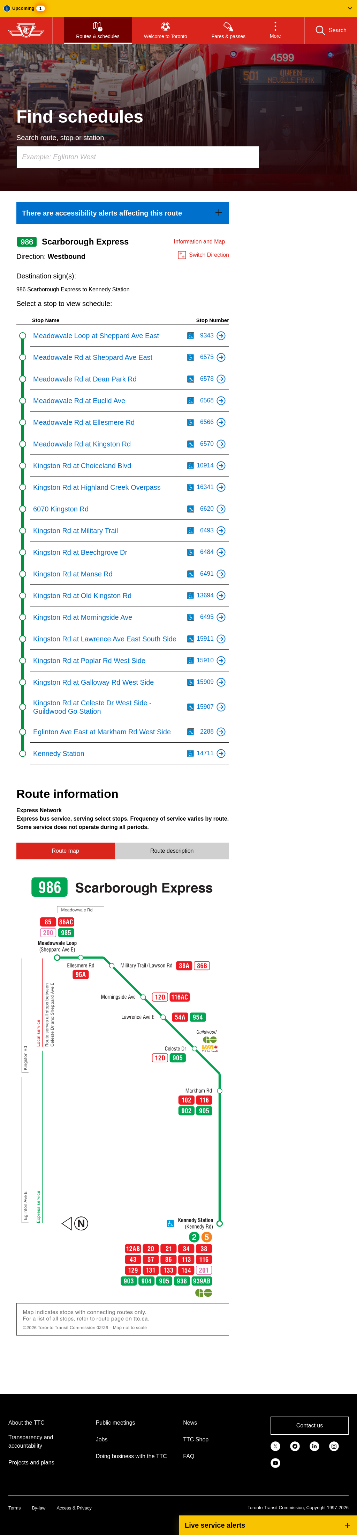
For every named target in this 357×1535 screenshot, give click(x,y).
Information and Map (199, 242)
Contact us (309, 1425)
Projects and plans (31, 1462)
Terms (14, 1508)
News (190, 1423)
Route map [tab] (65, 851)
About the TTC (26, 1423)
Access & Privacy (73, 1508)
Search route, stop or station (60, 137)
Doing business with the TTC (131, 1456)
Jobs (102, 1439)
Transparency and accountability (30, 1441)
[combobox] (137, 157)
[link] (122, 213)
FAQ (188, 1456)
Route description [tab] (172, 851)
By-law (38, 1508)
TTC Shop (195, 1439)
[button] (178, 8)
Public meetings (115, 1423)
